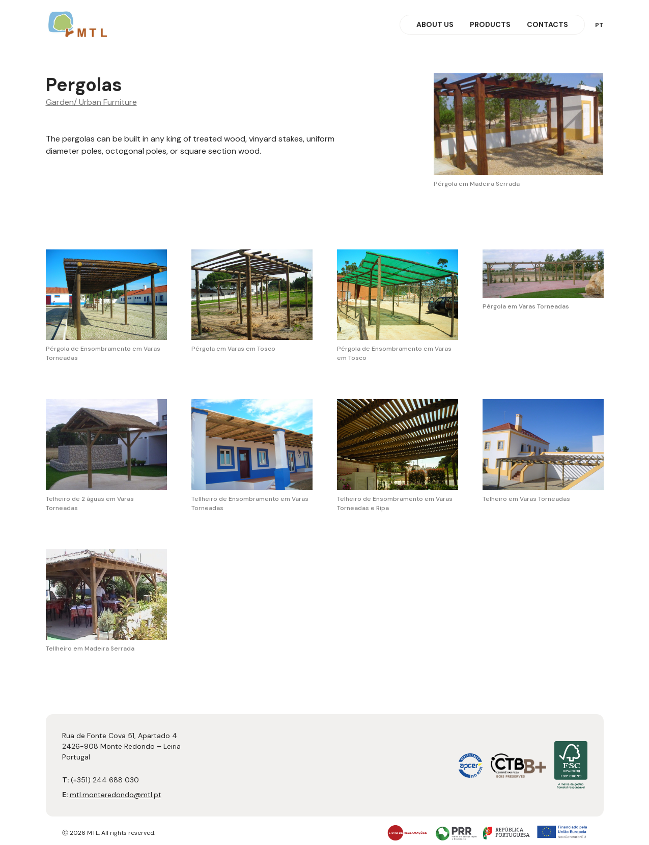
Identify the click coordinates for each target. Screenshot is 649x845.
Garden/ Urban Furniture (91, 102)
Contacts (547, 24)
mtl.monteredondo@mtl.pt (115, 794)
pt (599, 25)
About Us (435, 24)
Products (490, 24)
